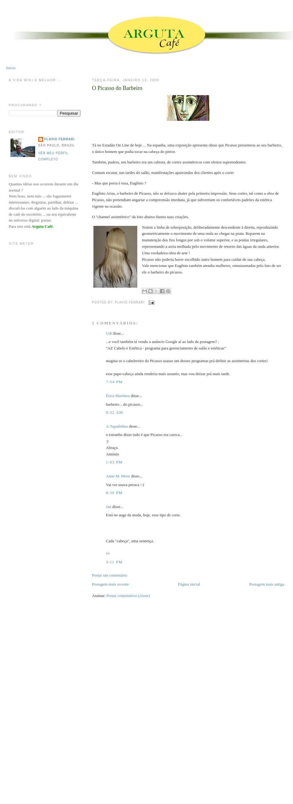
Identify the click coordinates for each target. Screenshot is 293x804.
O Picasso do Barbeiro (117, 88)
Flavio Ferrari (59, 139)
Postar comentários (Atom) (128, 595)
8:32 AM (114, 412)
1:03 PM (114, 462)
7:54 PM (114, 381)
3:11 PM (114, 562)
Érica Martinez (118, 395)
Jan (108, 506)
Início (10, 68)
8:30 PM (114, 492)
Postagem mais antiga (266, 584)
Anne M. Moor (118, 476)
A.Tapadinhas (117, 426)
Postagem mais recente (110, 584)
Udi (109, 333)
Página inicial (189, 584)
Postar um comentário (109, 575)
